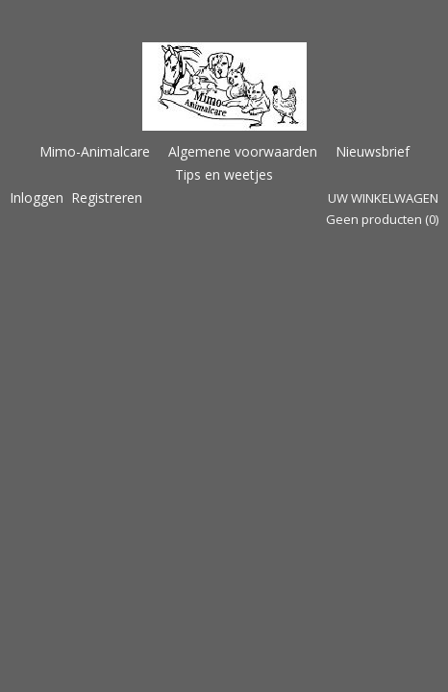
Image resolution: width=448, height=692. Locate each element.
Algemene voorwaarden (242, 151)
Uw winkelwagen (383, 198)
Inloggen (36, 197)
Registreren (106, 197)
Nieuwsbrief (373, 151)
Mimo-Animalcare (94, 151)
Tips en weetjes (224, 174)
